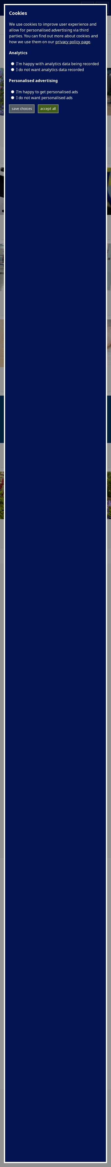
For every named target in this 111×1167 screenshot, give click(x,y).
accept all (48, 108)
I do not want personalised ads (44, 97)
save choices (22, 108)
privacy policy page (72, 41)
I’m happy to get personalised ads (47, 92)
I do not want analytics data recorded (50, 69)
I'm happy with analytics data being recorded (57, 63)
